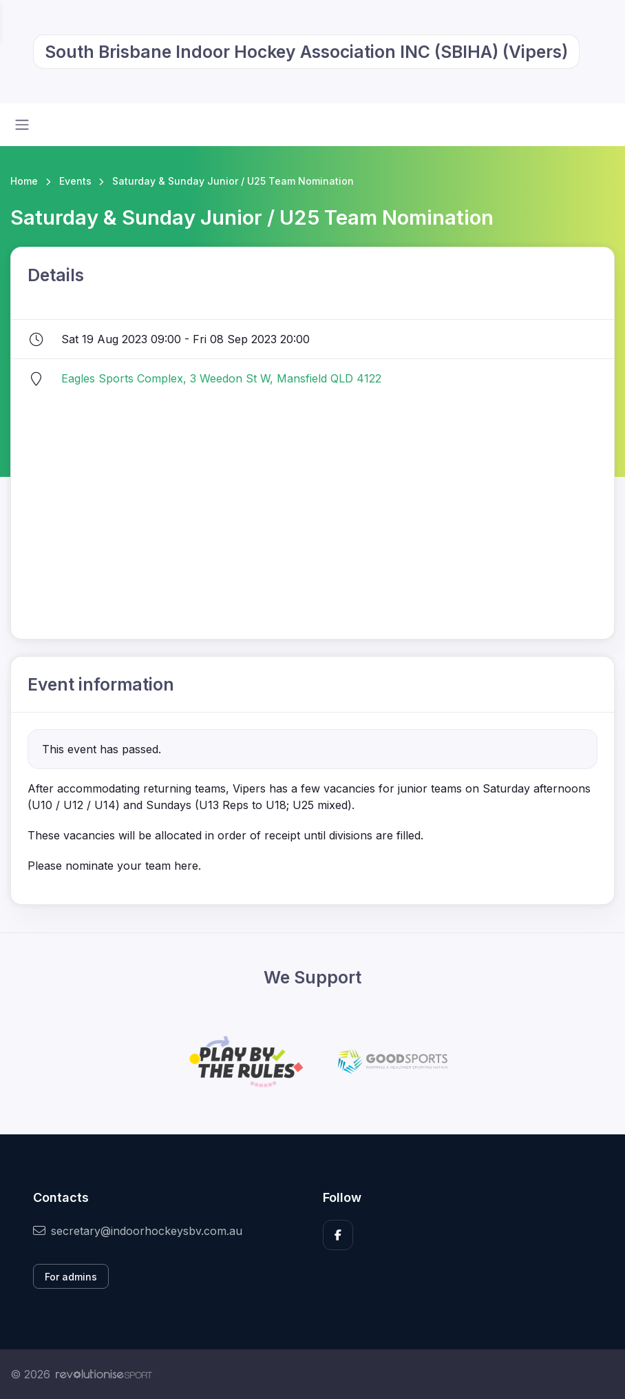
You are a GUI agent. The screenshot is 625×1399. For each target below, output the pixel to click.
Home (24, 181)
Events (75, 181)
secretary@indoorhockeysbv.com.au (137, 1231)
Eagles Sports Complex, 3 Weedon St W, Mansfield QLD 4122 (221, 378)
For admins (71, 1277)
